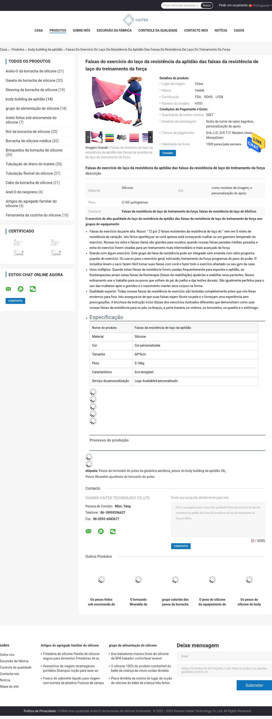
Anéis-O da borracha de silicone (31, 71)
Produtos (58, 30)
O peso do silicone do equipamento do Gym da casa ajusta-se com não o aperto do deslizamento (212, 602)
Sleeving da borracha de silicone (32, 90)
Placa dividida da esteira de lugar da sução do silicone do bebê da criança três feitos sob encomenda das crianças (141, 681)
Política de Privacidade (40, 711)
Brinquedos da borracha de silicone (34, 150)
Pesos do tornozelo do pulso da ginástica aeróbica (134, 471)
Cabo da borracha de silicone (29, 183)
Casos (239, 30)
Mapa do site (9, 686)
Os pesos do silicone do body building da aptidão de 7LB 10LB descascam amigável (249, 602)
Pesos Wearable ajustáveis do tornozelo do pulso (120, 477)
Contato (168, 153)
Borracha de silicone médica (28, 141)
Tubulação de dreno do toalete (30, 164)
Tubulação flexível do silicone (29, 173)
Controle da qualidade (157, 30)
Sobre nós (81, 30)
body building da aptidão (45, 49)
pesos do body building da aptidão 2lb (198, 471)
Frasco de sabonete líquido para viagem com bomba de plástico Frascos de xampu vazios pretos (73, 681)
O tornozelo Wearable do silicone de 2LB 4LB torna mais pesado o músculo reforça (138, 602)
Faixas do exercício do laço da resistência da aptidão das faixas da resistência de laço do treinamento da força (119, 152)
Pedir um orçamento (233, 5)
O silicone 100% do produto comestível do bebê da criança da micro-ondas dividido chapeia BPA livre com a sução (141, 669)
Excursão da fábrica (114, 30)
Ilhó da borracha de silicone (28, 131)
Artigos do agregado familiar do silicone (70, 645)
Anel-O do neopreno (21, 192)
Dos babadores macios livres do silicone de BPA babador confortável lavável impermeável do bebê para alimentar (140, 657)
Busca (207, 5)
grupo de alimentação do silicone (32, 108)
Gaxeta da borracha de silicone (30, 80)
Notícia (221, 30)
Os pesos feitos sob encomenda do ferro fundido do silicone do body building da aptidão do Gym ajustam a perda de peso (101, 602)
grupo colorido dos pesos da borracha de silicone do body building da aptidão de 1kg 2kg (175, 602)
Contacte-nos (196, 30)
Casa (39, 30)
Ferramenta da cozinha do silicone (33, 215)
